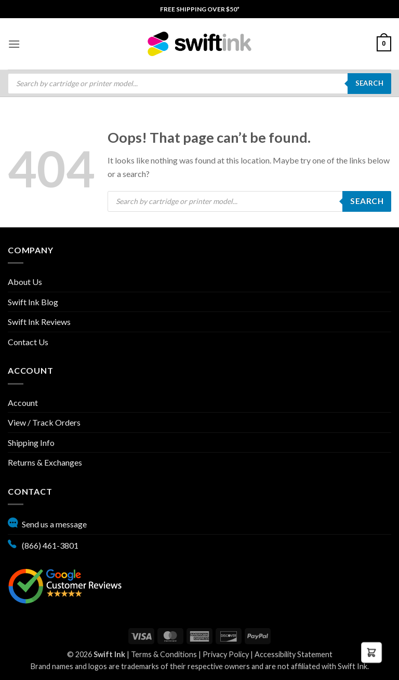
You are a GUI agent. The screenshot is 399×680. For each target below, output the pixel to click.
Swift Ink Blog (33, 302)
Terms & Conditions (164, 654)
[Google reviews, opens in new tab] (65, 585)
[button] (14, 44)
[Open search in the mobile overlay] (199, 83)
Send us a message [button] (47, 522)
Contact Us (28, 342)
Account (23, 402)
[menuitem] (200, 9)
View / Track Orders (44, 422)
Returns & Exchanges (45, 462)
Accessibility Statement (293, 654)
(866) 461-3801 (43, 544)
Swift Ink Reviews (39, 322)
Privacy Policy (226, 654)
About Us (25, 282)
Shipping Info (31, 442)
